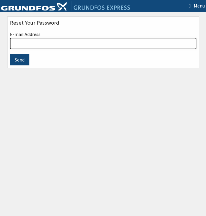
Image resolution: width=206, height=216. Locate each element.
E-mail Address (103, 40)
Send (20, 60)
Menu (196, 6)
